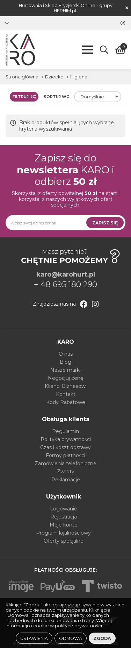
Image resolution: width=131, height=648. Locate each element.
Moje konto (64, 525)
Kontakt (65, 394)
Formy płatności (65, 455)
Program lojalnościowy (63, 533)
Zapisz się (105, 222)
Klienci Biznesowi (66, 386)
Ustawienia (34, 638)
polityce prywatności (78, 625)
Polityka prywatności (66, 439)
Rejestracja (63, 517)
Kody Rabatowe (65, 402)
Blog (65, 362)
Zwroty (65, 471)
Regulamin (65, 431)
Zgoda (102, 638)
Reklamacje (65, 479)
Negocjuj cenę (65, 378)
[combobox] (97, 96)
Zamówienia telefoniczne (65, 463)
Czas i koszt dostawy (65, 447)
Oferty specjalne (63, 541)
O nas (66, 354)
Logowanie (63, 509)
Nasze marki (65, 370)
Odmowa (70, 638)
